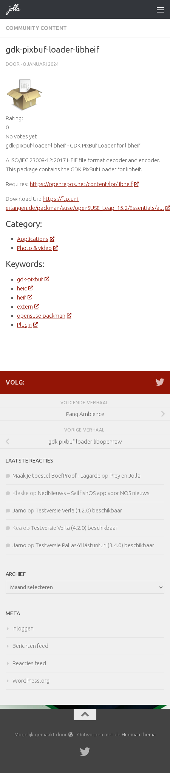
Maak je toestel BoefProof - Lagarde (56, 475)
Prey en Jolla (125, 475)
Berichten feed (30, 646)
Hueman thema (139, 734)
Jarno (19, 510)
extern (27, 306)
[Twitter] (159, 381)
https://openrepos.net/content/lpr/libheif (84, 184)
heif (24, 297)
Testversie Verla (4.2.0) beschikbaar (79, 510)
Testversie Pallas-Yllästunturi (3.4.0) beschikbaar (95, 545)
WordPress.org (30, 680)
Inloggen (23, 628)
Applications (35, 239)
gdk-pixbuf (32, 279)
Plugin (27, 324)
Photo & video (37, 248)
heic (24, 288)
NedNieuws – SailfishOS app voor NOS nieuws (94, 493)
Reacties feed (29, 663)
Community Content (36, 28)
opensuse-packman (44, 315)
